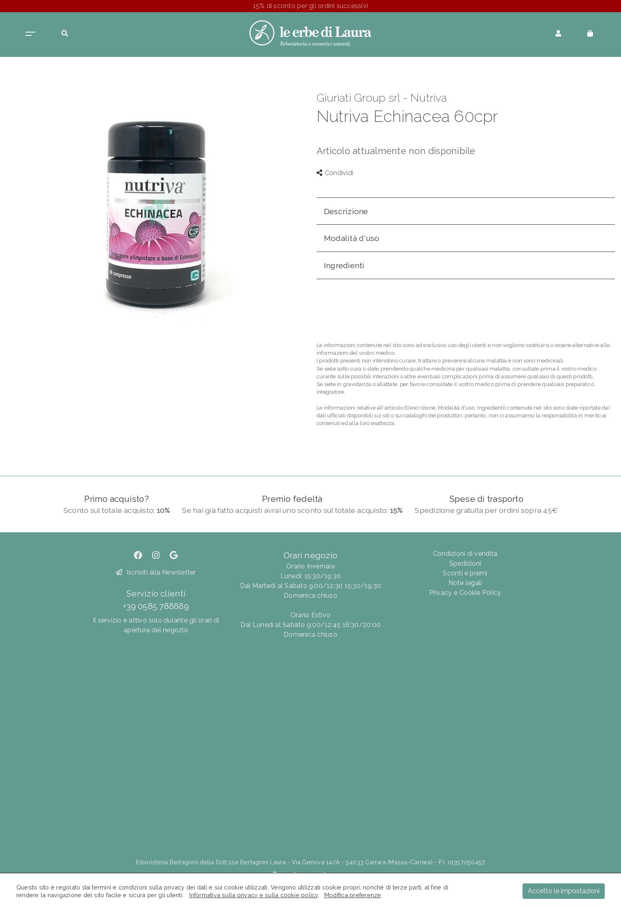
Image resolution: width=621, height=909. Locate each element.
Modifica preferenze (352, 895)
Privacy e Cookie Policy (465, 593)
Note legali (465, 583)
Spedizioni (465, 563)
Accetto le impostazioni (563, 891)
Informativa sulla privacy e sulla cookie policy (253, 895)
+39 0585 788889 (156, 606)
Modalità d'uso (351, 238)
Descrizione (346, 211)
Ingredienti (344, 265)
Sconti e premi (465, 573)
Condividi (335, 173)
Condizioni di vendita (465, 554)
